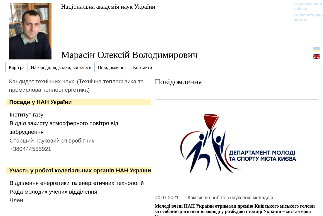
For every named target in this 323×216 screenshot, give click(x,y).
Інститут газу (26, 114)
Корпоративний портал (305, 17)
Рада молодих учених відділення (53, 192)
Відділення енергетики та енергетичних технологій (77, 183)
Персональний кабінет (305, 6)
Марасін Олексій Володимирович (129, 54)
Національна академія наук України (108, 6)
